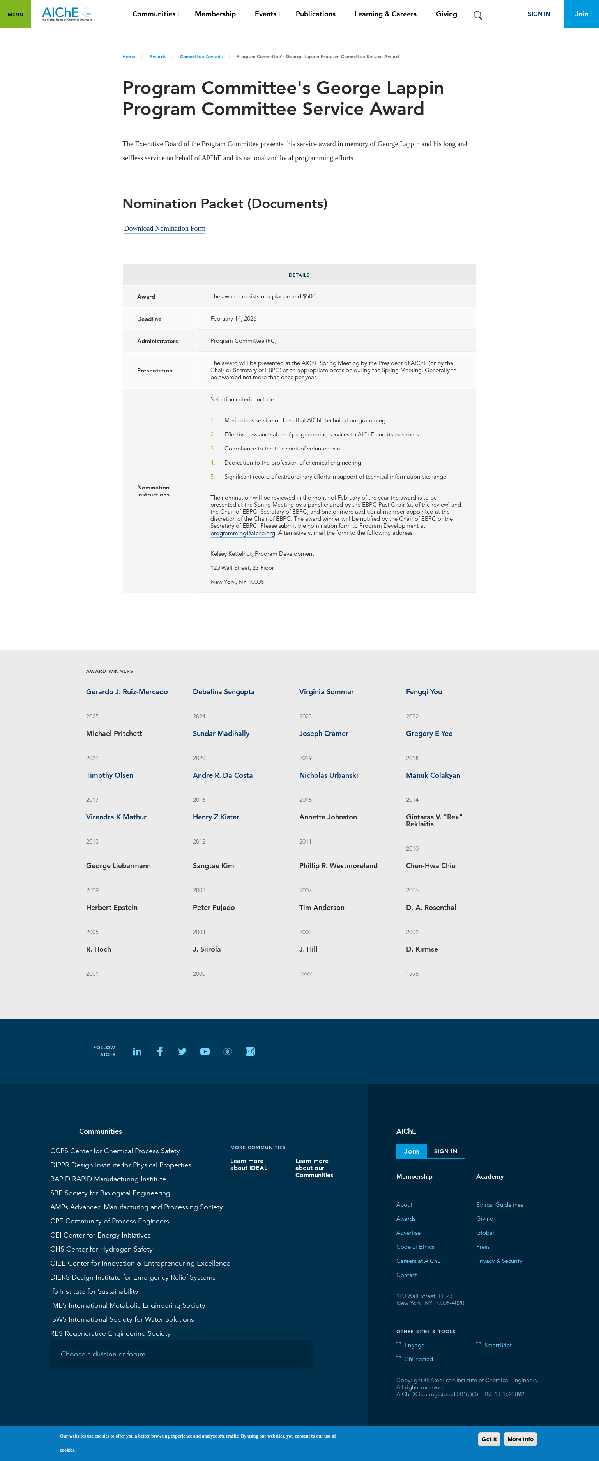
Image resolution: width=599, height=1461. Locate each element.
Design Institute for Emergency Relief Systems (133, 1277)
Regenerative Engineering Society (110, 1333)
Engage (414, 1345)
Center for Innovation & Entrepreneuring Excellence (140, 1263)
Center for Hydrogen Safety (101, 1249)
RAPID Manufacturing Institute (108, 1178)
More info (520, 1439)
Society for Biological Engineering (110, 1192)
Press (482, 1246)
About (404, 1204)
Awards (157, 56)
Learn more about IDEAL (248, 1164)
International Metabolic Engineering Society (127, 1305)
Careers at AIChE (418, 1260)
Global (485, 1232)
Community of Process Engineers (109, 1220)
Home (128, 56)
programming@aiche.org (242, 532)
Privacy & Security (499, 1260)
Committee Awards (201, 56)
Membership (414, 1176)
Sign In (539, 14)
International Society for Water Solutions (122, 1319)
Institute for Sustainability (94, 1291)
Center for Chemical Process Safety (115, 1150)
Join (581, 13)
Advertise (408, 1232)
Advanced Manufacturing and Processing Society (136, 1206)
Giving (446, 13)
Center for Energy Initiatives (100, 1235)
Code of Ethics (415, 1246)
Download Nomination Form (164, 228)
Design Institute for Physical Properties (120, 1164)
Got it (489, 1439)
